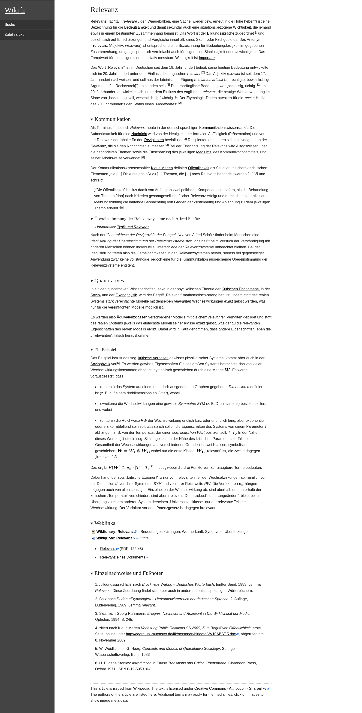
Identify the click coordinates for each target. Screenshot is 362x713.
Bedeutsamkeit (136, 27)
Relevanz (108, 549)
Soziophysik (100, 364)
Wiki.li (15, 10)
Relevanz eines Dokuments (122, 557)
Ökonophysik (126, 295)
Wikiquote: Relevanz (114, 538)
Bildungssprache (220, 33)
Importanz (207, 58)
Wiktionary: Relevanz (115, 532)
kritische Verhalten (153, 358)
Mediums (203, 152)
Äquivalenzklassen (132, 317)
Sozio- (95, 295)
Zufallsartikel (15, 34)
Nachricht (139, 134)
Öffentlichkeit (198, 168)
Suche (10, 25)
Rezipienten (154, 140)
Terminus (104, 128)
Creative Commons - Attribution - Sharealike (230, 688)
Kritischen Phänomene (240, 289)
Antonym (254, 40)
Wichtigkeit (242, 27)
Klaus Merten (162, 168)
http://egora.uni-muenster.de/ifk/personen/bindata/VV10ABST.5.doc (181, 634)
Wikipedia (141, 688)
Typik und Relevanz (133, 227)
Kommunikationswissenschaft (223, 128)
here (152, 694)
